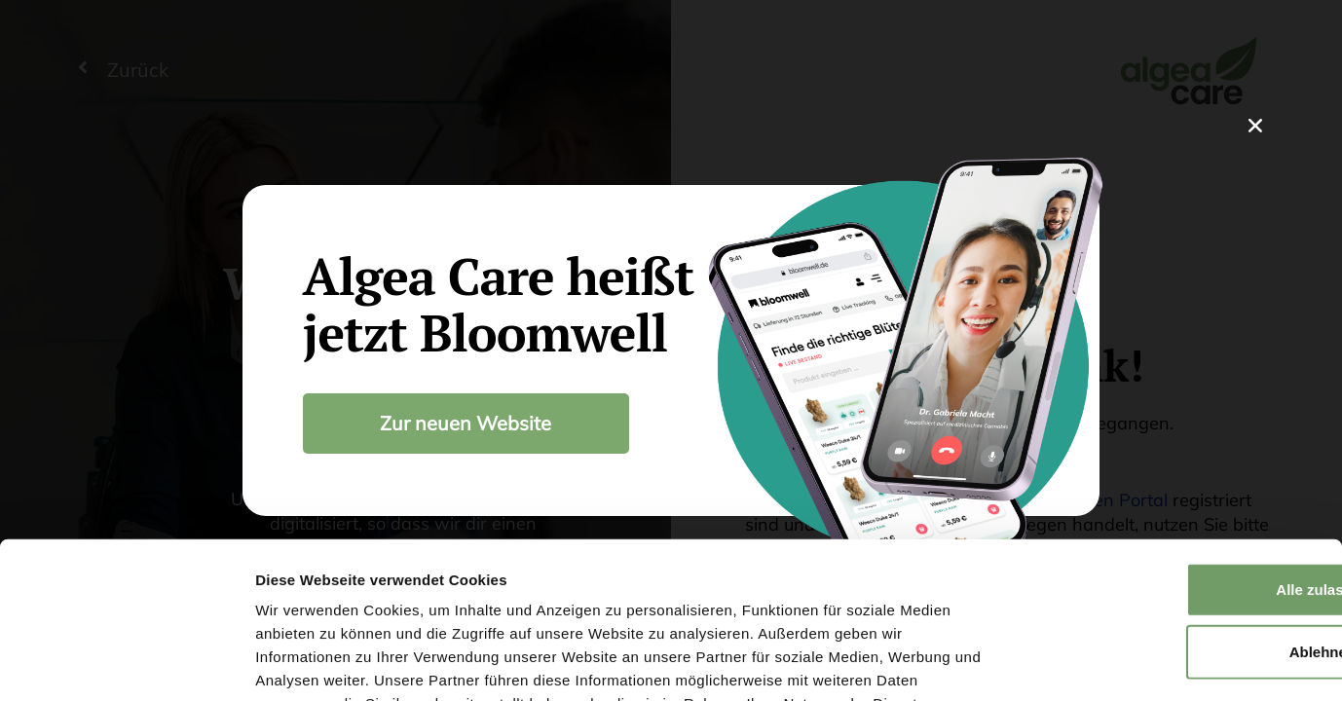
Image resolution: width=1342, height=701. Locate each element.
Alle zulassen (1179, 446)
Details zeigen (1036, 662)
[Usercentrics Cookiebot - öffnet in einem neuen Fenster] (126, 663)
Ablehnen (1179, 508)
